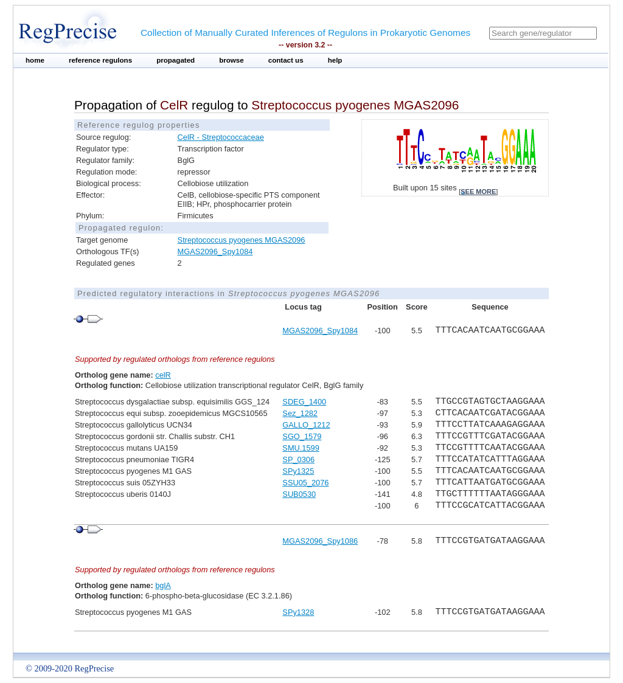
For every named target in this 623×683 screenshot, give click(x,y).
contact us (286, 60)
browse (231, 60)
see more (478, 191)
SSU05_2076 (305, 482)
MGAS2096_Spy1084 (215, 251)
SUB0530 (299, 494)
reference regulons (100, 60)
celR (163, 375)
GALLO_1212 (306, 424)
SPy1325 (298, 471)
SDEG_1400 (304, 401)
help (335, 60)
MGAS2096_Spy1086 (320, 541)
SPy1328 (298, 612)
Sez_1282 (300, 413)
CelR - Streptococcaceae (221, 137)
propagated (175, 60)
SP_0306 (298, 459)
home (35, 60)
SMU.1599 (300, 447)
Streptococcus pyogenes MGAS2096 (241, 239)
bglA (163, 585)
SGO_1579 (301, 436)
